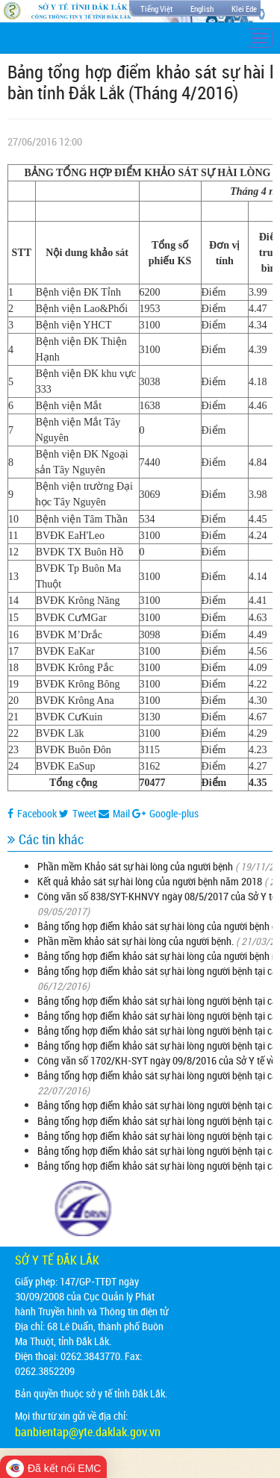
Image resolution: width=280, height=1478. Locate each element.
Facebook (32, 813)
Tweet (77, 813)
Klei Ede (244, 8)
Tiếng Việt (156, 8)
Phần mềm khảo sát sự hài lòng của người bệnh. (135, 941)
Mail (114, 813)
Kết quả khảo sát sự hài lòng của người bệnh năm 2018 (149, 881)
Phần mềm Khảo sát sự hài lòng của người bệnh (135, 866)
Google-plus (165, 813)
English (202, 8)
